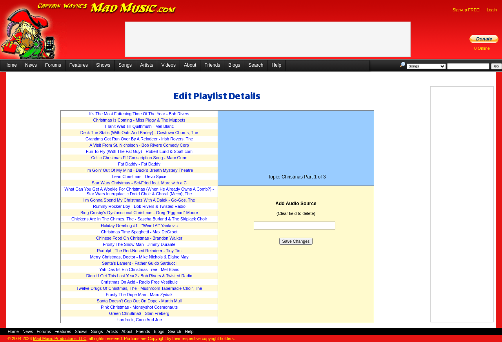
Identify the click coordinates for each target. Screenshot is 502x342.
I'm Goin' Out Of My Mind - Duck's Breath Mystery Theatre (139, 170)
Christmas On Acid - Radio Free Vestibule (139, 282)
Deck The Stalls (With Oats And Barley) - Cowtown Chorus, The (139, 132)
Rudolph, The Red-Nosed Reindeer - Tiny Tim (139, 250)
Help (276, 65)
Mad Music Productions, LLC (59, 338)
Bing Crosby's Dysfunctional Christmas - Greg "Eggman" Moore (139, 212)
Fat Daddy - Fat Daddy (139, 164)
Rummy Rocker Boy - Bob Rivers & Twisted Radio (139, 206)
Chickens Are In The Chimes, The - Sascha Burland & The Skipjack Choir (139, 218)
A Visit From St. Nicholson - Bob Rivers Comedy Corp (139, 145)
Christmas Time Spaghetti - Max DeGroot (139, 231)
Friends (212, 65)
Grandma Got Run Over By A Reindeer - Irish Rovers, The (139, 138)
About (190, 65)
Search (255, 65)
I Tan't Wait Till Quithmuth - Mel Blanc (139, 126)
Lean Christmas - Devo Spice (139, 176)
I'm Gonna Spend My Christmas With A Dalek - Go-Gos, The (139, 200)
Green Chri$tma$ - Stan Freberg (139, 313)
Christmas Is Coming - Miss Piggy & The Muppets (139, 120)
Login (492, 9)
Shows (103, 65)
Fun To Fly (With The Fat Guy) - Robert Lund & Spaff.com (139, 151)
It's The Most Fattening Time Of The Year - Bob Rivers (139, 113)
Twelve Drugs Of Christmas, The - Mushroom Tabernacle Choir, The (139, 288)
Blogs (234, 65)
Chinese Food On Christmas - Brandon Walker (139, 238)
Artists (146, 65)
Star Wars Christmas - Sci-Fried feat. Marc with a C (139, 182)
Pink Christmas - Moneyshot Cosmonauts (139, 307)
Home (10, 65)
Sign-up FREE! (466, 9)
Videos (168, 65)
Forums (53, 65)
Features (78, 65)
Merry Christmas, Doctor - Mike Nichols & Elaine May (139, 257)
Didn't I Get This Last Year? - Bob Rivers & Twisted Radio (139, 275)
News (31, 65)
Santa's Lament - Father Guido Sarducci (139, 263)
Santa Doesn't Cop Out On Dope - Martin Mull (139, 300)
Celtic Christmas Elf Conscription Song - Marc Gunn (139, 157)
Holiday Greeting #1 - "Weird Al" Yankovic (139, 225)
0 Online (482, 48)
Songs (125, 65)
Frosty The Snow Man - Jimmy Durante (139, 244)
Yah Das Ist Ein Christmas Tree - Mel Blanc (139, 269)
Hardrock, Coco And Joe (139, 319)
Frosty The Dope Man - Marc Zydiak (139, 294)
